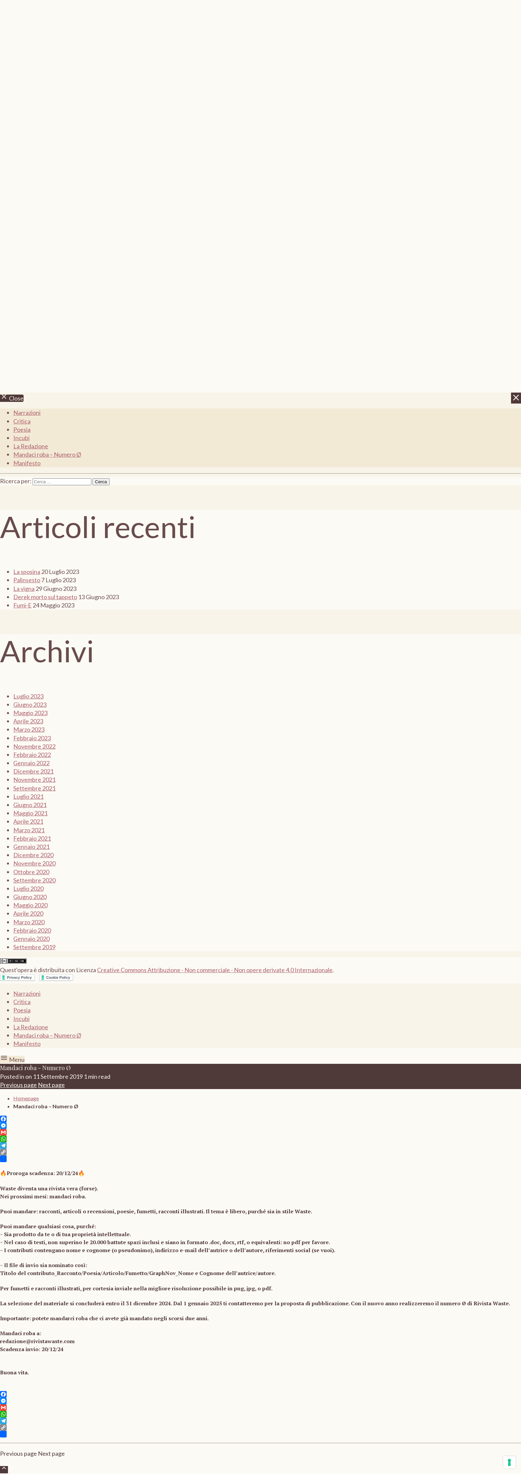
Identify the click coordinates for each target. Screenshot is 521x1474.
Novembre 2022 (34, 746)
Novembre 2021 (34, 779)
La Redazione (30, 446)
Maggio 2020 (30, 905)
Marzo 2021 (29, 830)
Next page (51, 1084)
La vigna (24, 588)
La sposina (26, 571)
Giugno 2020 (30, 896)
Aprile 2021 (28, 821)
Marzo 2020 (29, 922)
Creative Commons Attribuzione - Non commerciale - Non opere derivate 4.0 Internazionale (215, 969)
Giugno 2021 (30, 804)
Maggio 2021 (30, 813)
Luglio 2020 (28, 888)
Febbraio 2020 (32, 930)
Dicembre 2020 (33, 855)
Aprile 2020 (28, 913)
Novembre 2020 (34, 863)
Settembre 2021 (34, 788)
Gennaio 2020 (31, 938)
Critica (22, 421)
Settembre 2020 (34, 880)
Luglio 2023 (28, 696)
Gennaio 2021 (31, 846)
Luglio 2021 (28, 796)
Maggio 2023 (30, 712)
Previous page (18, 1084)
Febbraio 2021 (32, 838)
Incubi (21, 437)
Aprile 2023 (28, 721)
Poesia (22, 429)
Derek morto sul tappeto (45, 596)
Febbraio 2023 (32, 738)
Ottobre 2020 (31, 871)
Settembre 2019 (34, 947)
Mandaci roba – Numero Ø (47, 454)
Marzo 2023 (29, 729)
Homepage (26, 1098)
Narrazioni (27, 412)
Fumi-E (22, 605)
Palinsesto (26, 580)
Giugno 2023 (30, 704)
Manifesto (27, 463)
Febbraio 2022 (32, 754)
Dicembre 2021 (33, 771)
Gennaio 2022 (31, 763)
